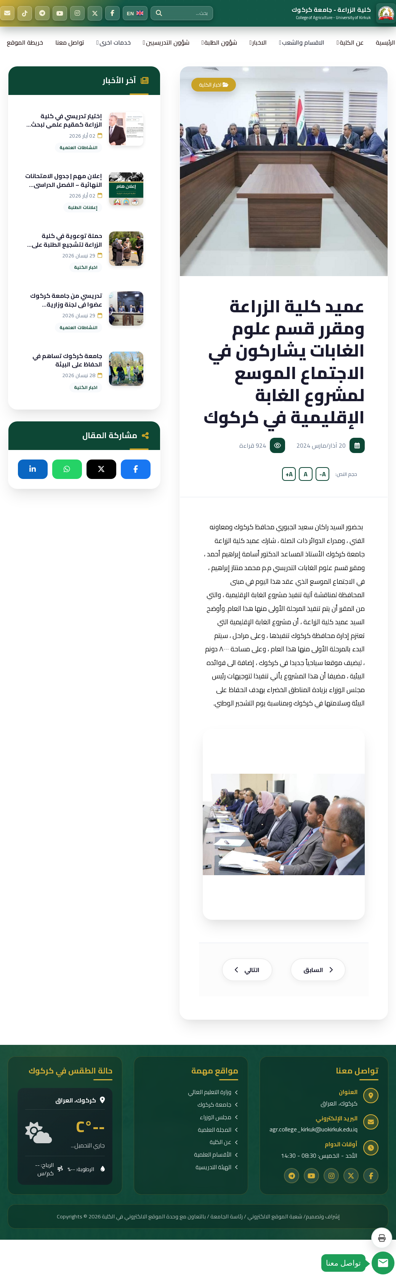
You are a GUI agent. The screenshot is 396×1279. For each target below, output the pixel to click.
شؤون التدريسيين (167, 42)
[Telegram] (42, 13)
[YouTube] (60, 13)
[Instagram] (77, 13)
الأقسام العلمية (216, 1158)
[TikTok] (25, 13)
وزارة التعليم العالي (213, 1095)
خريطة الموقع (25, 42)
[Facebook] (112, 13)
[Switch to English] (135, 13)
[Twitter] (95, 13)
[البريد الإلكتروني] (7, 13)
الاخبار (259, 42)
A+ (289, 474)
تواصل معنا (69, 42)
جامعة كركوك (217, 1107)
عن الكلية (352, 42)
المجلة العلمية (218, 1132)
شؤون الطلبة (220, 42)
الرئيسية (385, 42)
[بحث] (159, 13)
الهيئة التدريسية (217, 1170)
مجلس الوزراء (219, 1120)
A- (322, 474)
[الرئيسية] (344, 13)
